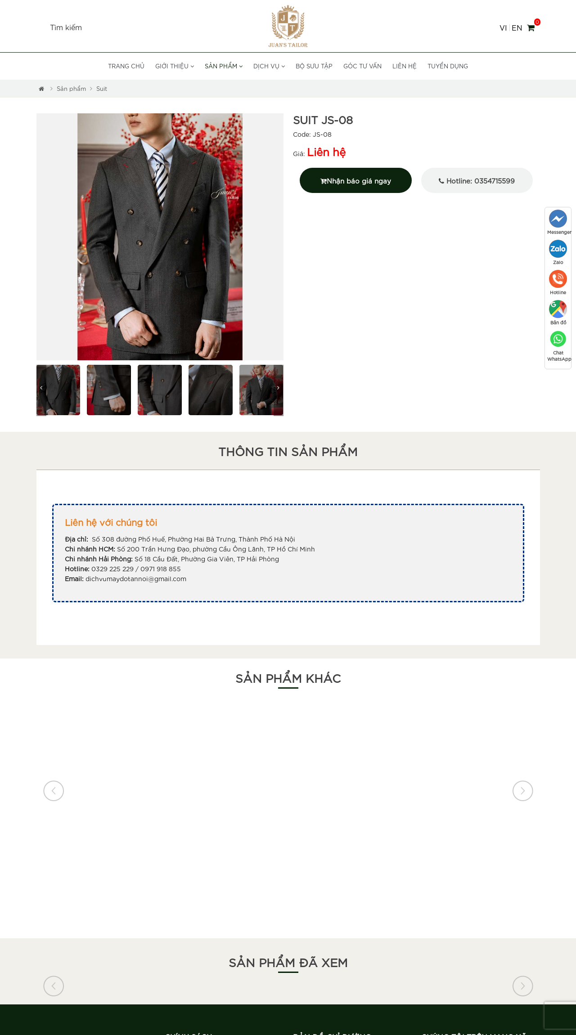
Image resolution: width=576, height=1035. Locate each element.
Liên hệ (404, 66)
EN (517, 27)
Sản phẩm (224, 66)
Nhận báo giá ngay (355, 180)
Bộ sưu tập (314, 66)
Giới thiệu (174, 66)
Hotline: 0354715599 (477, 180)
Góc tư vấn (362, 66)
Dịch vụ (269, 66)
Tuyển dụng (448, 66)
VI (503, 27)
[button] (42, 237)
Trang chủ (126, 66)
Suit (101, 88)
